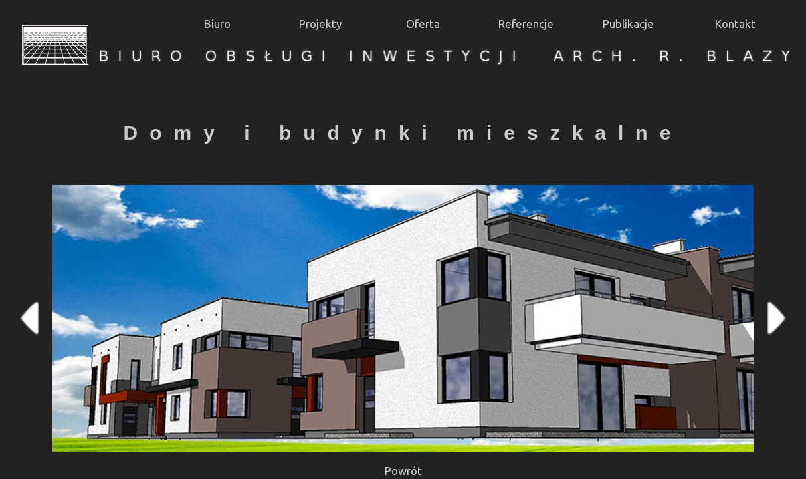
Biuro (217, 23)
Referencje (526, 23)
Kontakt (735, 23)
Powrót (403, 470)
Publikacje (628, 23)
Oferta (423, 23)
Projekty (320, 23)
